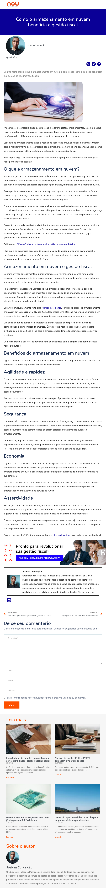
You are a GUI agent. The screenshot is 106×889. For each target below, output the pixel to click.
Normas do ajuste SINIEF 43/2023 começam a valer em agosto (72, 760)
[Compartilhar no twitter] (94, 64)
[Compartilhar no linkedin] (99, 64)
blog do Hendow (61, 535)
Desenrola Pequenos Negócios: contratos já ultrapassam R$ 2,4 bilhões (27, 819)
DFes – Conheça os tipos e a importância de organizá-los (46, 244)
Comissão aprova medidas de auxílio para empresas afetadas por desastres (76, 819)
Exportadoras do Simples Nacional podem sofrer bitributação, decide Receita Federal (28, 760)
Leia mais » (10, 778)
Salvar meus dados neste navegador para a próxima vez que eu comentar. (46, 697)
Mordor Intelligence (51, 307)
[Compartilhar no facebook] (88, 64)
